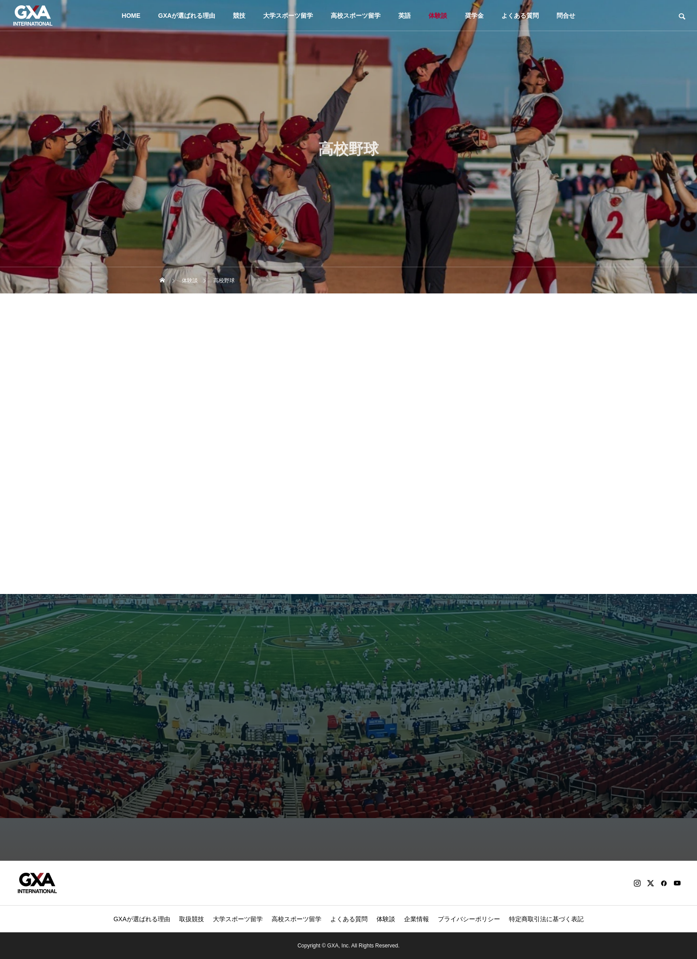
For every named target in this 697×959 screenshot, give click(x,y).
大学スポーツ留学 (288, 15)
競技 (239, 15)
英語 (404, 15)
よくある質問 (520, 15)
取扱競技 (191, 919)
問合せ (566, 15)
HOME (131, 15)
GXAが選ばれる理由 (186, 15)
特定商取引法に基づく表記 (546, 919)
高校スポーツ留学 (356, 15)
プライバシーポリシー (469, 919)
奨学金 (474, 15)
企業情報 (416, 919)
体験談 (438, 15)
